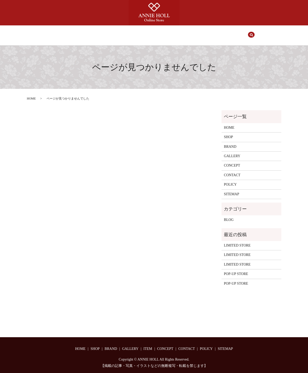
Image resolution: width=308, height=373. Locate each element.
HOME (83, 33)
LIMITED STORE (237, 240)
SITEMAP (231, 189)
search (226, 33)
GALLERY (141, 33)
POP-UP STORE (236, 269)
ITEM (162, 33)
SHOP (100, 33)
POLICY (230, 180)
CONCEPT (182, 33)
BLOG (228, 215)
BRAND (119, 33)
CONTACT (206, 33)
